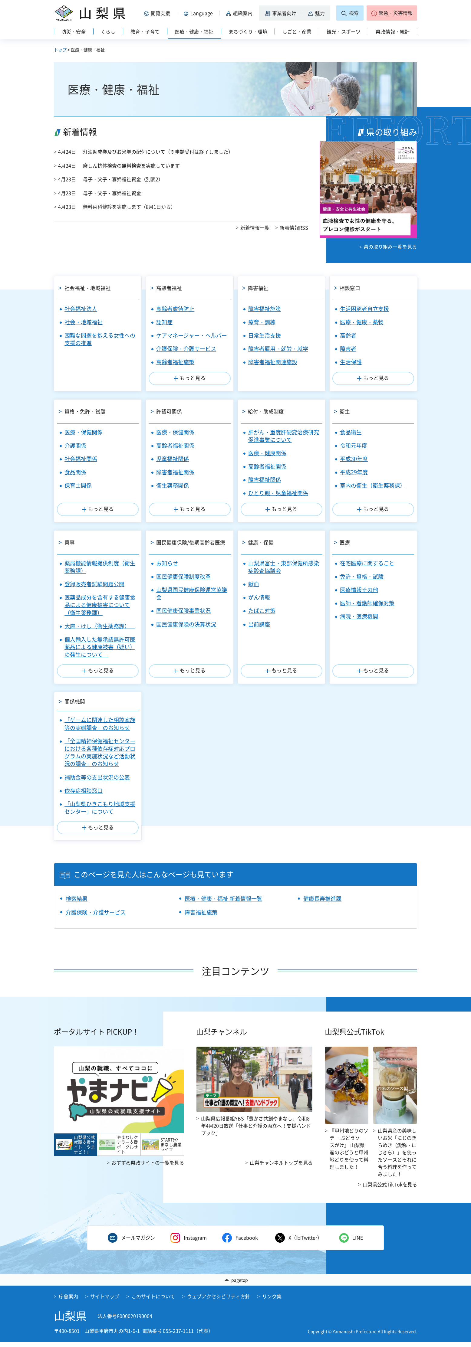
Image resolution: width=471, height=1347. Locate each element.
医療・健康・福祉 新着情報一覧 (223, 903)
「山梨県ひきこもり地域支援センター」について (99, 812)
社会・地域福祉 (83, 322)
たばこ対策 (261, 610)
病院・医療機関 (359, 616)
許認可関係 (170, 411)
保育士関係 (78, 485)
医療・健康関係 (267, 453)
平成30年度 (354, 459)
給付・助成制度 (268, 411)
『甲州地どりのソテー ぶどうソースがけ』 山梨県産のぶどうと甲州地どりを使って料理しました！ (349, 1153)
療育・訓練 (261, 322)
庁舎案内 (68, 1301)
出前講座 (259, 624)
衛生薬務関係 (172, 485)
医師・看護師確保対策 (367, 603)
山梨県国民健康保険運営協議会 (191, 593)
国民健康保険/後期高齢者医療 (192, 542)
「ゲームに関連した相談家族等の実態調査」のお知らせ (99, 728)
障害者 (348, 349)
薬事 (70, 542)
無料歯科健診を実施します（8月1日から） (129, 206)
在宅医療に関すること (367, 563)
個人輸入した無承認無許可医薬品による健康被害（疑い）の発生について (99, 647)
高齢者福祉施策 (175, 362)
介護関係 (75, 445)
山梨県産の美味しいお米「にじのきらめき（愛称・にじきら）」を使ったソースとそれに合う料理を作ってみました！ (397, 1156)
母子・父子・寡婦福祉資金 (112, 193)
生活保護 (351, 362)
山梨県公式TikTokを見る (390, 1188)
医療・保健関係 (83, 432)
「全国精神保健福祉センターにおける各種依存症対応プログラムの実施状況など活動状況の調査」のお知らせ (99, 757)
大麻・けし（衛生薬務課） (99, 626)
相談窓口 (351, 288)
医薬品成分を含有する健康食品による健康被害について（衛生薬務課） (99, 604)
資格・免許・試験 (86, 411)
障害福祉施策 (264, 309)
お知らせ (167, 563)
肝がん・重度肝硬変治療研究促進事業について (283, 436)
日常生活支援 (264, 335)
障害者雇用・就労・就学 (278, 349)
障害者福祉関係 (175, 472)
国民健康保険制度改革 (183, 576)
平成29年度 (354, 472)
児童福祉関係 (172, 459)
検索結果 (76, 903)
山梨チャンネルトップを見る (281, 1167)
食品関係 (75, 472)
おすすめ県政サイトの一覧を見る (147, 1167)
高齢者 (348, 335)
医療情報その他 (359, 590)
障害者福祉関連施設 (272, 362)
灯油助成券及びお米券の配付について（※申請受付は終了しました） (158, 151)
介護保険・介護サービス (186, 349)
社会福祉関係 (80, 459)
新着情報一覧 (254, 227)
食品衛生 (351, 432)
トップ (60, 50)
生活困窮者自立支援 (364, 309)
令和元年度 (353, 445)
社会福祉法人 (80, 309)
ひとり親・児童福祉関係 (278, 493)
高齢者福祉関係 (175, 445)
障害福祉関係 (264, 480)
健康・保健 (262, 542)
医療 (345, 542)
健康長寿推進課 (322, 903)
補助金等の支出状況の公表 (97, 782)
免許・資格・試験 (362, 576)
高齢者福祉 (170, 288)
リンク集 (272, 1301)
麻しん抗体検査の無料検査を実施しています (131, 165)
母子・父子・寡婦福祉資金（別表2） (123, 179)
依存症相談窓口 (83, 795)
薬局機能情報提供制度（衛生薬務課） (99, 567)
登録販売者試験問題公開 (94, 584)
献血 (253, 584)
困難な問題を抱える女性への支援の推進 (99, 339)
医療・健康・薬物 (362, 322)
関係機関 (76, 704)
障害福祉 (259, 288)
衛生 (345, 411)
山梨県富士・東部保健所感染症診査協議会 (283, 567)
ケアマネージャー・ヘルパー (191, 335)
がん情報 (259, 597)
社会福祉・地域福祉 (89, 288)
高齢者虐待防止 (175, 309)
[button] (158, 13)
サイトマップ (104, 1301)
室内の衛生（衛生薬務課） (372, 485)
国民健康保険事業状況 (183, 610)
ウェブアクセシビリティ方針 (218, 1301)
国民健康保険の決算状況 (186, 624)
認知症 (164, 322)
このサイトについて (153, 1301)
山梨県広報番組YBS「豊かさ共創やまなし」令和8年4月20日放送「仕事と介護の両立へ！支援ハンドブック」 (256, 1130)
